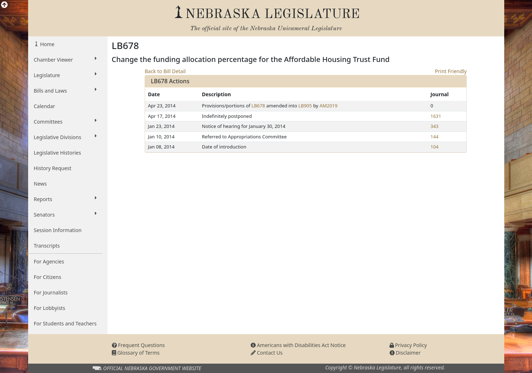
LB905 (305, 105)
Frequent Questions (138, 345)
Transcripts (47, 245)
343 (434, 126)
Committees (65, 121)
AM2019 (329, 105)
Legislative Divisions (65, 137)
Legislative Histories (57, 152)
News (40, 183)
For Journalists (51, 292)
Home (46, 44)
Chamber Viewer (65, 59)
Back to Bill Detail (165, 71)
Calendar (44, 106)
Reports (65, 199)
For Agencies (49, 261)
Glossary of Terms (136, 352)
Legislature (65, 75)
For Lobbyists (49, 308)
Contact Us (267, 352)
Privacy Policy (408, 345)
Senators (65, 214)
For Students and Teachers (65, 323)
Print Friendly (451, 71)
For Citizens (47, 277)
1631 (435, 116)
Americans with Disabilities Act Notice (298, 345)
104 (434, 146)
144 (434, 136)
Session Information (58, 230)
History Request (52, 168)
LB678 (258, 105)
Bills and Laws (65, 90)
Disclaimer (405, 352)
